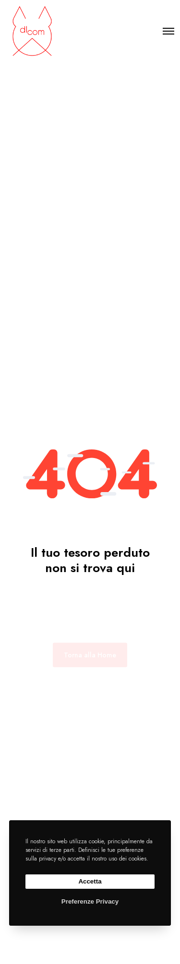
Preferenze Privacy (90, 901)
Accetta (89, 881)
